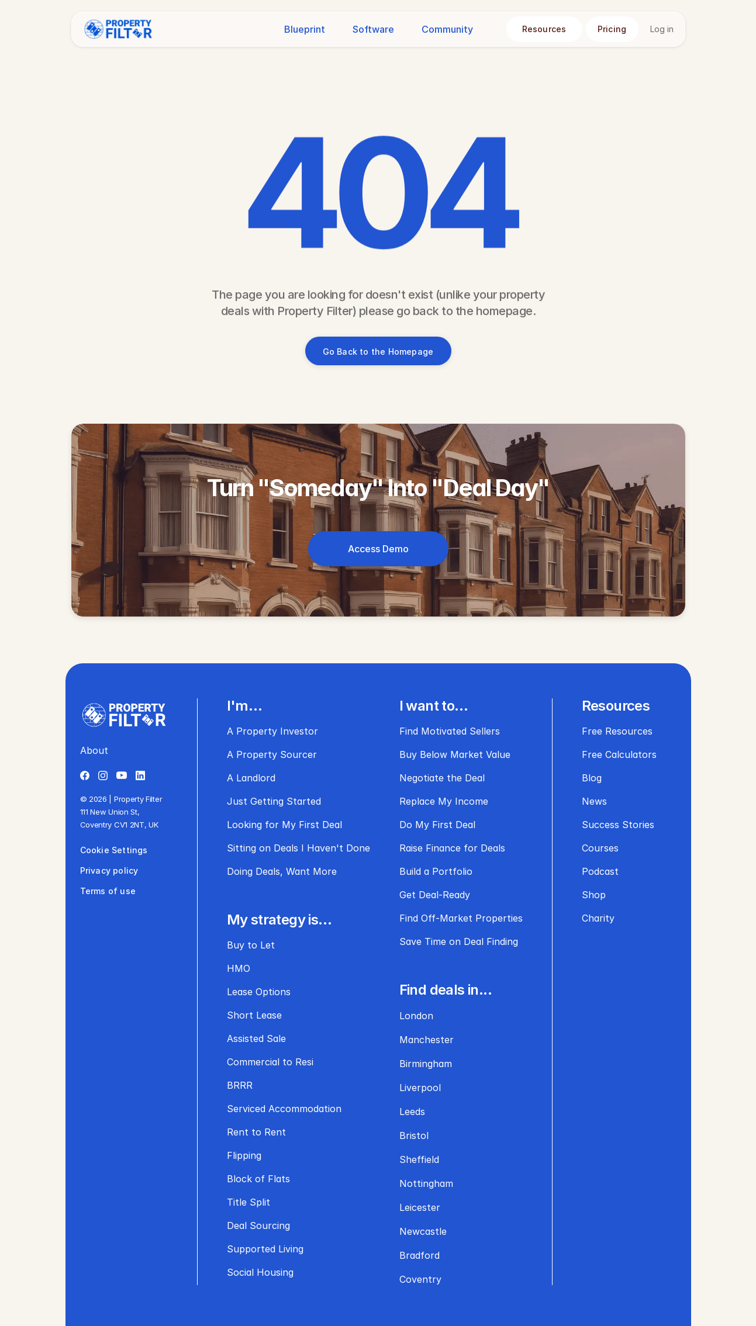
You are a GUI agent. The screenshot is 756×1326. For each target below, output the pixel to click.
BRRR (240, 1085)
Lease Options (259, 992)
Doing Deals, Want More (282, 871)
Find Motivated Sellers (449, 731)
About (94, 750)
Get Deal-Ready (434, 895)
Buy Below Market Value (454, 754)
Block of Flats (258, 1179)
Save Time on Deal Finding (458, 941)
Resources (616, 705)
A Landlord (251, 778)
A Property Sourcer (272, 754)
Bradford (419, 1255)
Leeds (412, 1111)
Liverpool (420, 1087)
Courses (600, 848)
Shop (594, 895)
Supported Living (265, 1249)
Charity (598, 918)
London (416, 1016)
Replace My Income (443, 801)
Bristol (414, 1135)
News (594, 801)
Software (373, 29)
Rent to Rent (256, 1132)
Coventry (420, 1279)
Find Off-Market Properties (461, 918)
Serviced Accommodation (284, 1108)
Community (447, 29)
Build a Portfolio (435, 871)
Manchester (426, 1039)
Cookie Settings (114, 850)
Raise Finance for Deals (452, 848)
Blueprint (304, 29)
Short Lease (254, 1015)
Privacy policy (109, 870)
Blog (592, 778)
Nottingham (426, 1183)
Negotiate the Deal (442, 778)
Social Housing (260, 1272)
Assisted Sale (256, 1038)
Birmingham (425, 1063)
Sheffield (419, 1159)
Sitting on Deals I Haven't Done (298, 848)
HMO (238, 968)
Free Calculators (619, 754)
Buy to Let (251, 945)
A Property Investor (272, 731)
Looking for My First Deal (284, 824)
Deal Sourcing (258, 1225)
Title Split (248, 1202)
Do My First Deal (437, 824)
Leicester (419, 1207)
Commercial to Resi (270, 1062)
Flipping (244, 1155)
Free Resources (617, 731)
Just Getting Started (274, 801)
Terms (94, 891)
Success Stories (618, 824)
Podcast (600, 871)
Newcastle (423, 1231)
